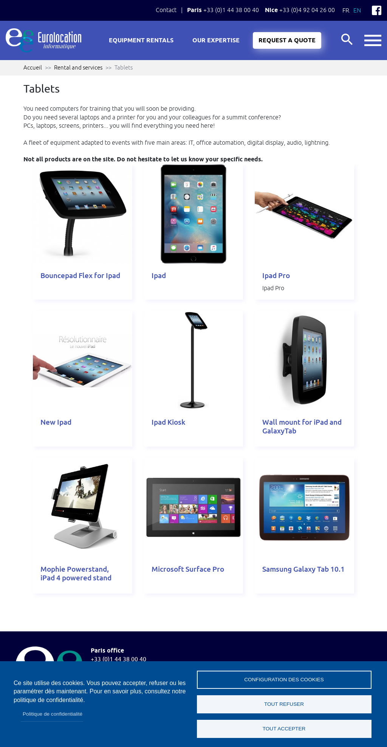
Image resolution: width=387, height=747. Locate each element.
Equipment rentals (141, 41)
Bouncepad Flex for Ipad (80, 275)
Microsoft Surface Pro (188, 569)
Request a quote (287, 41)
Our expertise (216, 41)
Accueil (32, 67)
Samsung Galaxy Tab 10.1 (303, 569)
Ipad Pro (276, 275)
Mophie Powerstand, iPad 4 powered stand (75, 574)
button (372, 40)
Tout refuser (284, 704)
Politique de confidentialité (52, 714)
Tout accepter (284, 729)
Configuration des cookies (284, 679)
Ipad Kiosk (168, 422)
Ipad (159, 275)
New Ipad (55, 422)
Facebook (376, 10)
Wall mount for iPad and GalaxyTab (302, 427)
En (357, 10)
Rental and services (78, 67)
